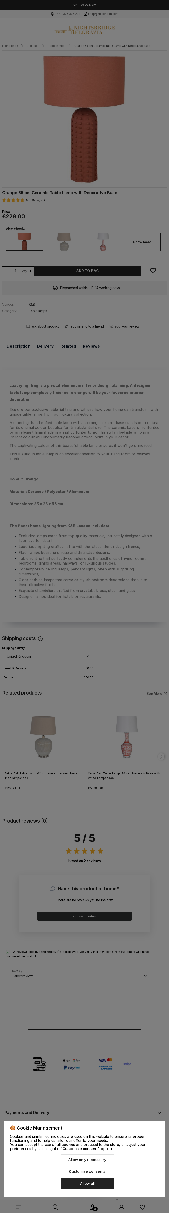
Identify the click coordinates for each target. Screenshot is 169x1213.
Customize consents (87, 1171)
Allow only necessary (87, 1159)
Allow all (87, 1183)
